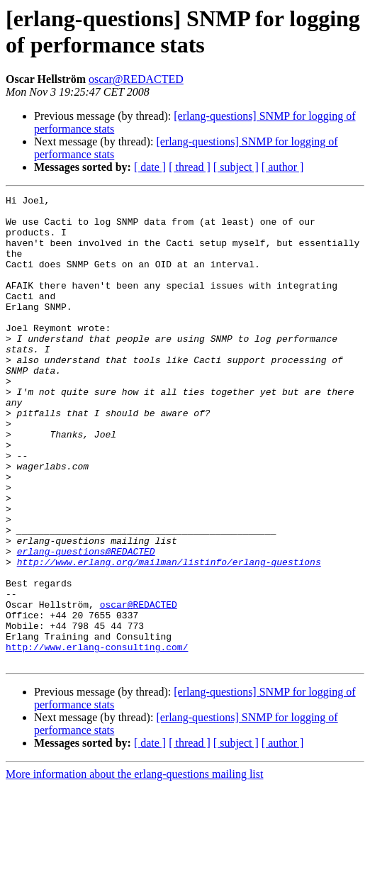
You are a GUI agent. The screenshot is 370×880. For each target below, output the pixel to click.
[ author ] (283, 167)
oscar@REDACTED (136, 79)
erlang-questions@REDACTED (86, 623)
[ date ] (150, 167)
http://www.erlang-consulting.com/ (97, 738)
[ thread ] (190, 167)
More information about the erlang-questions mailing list (134, 868)
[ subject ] (236, 167)
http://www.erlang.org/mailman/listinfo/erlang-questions (169, 636)
